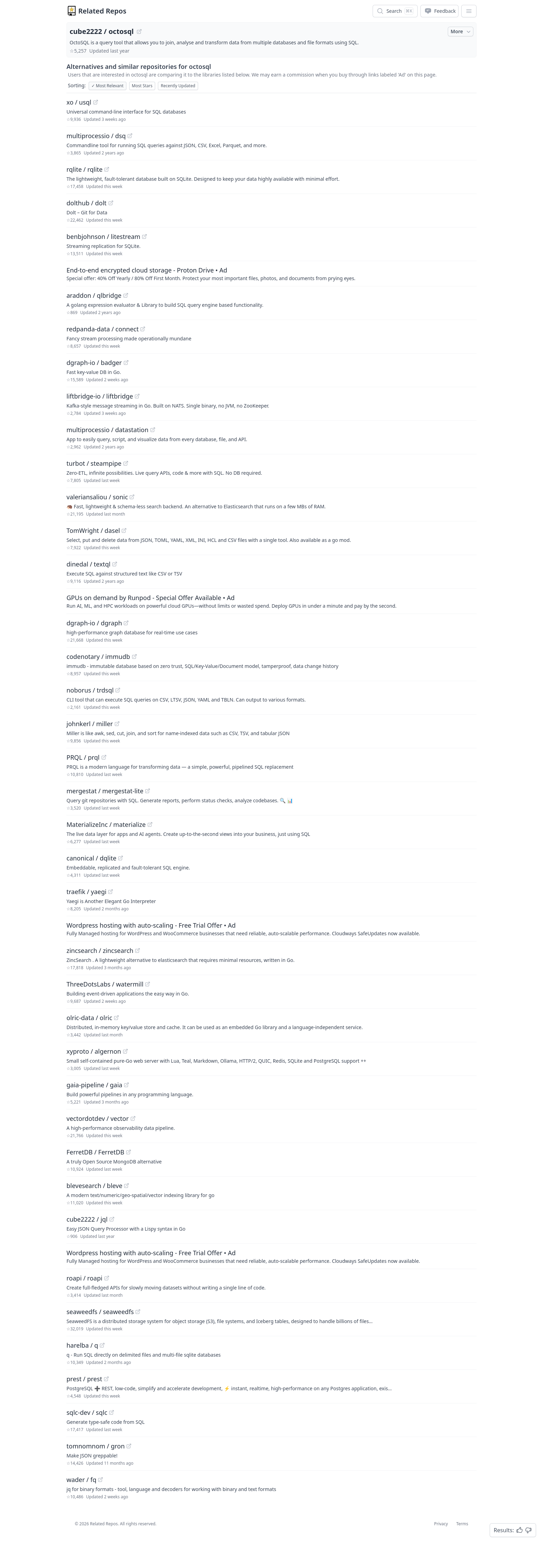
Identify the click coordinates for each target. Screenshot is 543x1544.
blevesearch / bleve (94, 1185)
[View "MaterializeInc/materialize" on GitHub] (150, 824)
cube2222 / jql (87, 1219)
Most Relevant (107, 86)
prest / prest (84, 1379)
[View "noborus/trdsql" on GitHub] (118, 690)
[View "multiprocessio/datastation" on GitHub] (152, 429)
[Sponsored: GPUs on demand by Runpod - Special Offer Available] (271, 601)
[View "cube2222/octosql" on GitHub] (139, 31)
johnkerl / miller (89, 724)
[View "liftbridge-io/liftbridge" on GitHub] (137, 396)
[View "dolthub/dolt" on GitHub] (111, 203)
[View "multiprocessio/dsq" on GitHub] (130, 136)
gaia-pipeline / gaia (94, 1085)
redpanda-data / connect (102, 329)
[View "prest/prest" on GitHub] (106, 1379)
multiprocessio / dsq (96, 136)
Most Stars (142, 86)
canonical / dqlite (91, 858)
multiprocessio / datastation (107, 430)
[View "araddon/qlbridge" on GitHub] (125, 295)
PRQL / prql (83, 757)
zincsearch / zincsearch (99, 950)
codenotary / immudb (98, 656)
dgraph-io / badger (94, 362)
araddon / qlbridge (94, 295)
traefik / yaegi (86, 891)
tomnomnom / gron (95, 1446)
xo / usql (78, 102)
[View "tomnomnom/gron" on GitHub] (129, 1446)
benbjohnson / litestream (103, 236)
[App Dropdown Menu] (469, 11)
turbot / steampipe (94, 463)
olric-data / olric (89, 1018)
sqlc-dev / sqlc (86, 1412)
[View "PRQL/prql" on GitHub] (104, 757)
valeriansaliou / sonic (97, 497)
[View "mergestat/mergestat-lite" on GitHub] (147, 791)
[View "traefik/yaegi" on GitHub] (110, 891)
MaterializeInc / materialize (106, 824)
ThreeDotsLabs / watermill (104, 984)
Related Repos (102, 11)
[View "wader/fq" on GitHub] (100, 1479)
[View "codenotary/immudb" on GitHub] (134, 656)
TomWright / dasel (93, 530)
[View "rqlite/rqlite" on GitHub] (106, 169)
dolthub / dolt (86, 203)
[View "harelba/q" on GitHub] (102, 1345)
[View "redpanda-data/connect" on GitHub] (142, 329)
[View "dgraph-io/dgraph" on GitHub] (126, 623)
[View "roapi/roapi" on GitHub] (106, 1278)
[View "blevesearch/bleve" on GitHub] (126, 1185)
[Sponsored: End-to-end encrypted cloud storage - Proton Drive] (271, 273)
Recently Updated (178, 86)
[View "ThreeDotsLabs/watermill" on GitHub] (147, 984)
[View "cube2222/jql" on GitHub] (112, 1219)
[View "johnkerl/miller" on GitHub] (117, 723)
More (461, 31)
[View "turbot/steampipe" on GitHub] (125, 463)
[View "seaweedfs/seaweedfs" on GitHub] (138, 1311)
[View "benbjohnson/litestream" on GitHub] (144, 236)
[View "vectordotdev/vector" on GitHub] (133, 1118)
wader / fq (81, 1479)
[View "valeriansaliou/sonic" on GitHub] (132, 497)
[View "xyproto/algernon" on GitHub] (125, 1051)
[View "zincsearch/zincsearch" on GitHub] (137, 950)
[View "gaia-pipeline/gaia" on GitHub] (126, 1085)
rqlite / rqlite (84, 169)
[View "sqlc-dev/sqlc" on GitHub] (111, 1412)
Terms (462, 1524)
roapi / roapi (84, 1278)
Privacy (441, 1524)
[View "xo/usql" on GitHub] (95, 102)
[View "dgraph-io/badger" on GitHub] (126, 362)
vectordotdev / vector (97, 1118)
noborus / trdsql (90, 690)
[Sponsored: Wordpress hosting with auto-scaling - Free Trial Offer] (271, 928)
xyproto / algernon (93, 1051)
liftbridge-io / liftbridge (99, 396)
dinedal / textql (88, 564)
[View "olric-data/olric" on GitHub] (116, 1017)
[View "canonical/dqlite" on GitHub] (120, 858)
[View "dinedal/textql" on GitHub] (114, 564)
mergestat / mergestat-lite (104, 791)
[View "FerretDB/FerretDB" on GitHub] (128, 1152)
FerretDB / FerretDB (95, 1152)
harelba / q (82, 1345)
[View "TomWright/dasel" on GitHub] (124, 530)
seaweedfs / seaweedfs (100, 1312)
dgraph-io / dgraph (94, 623)
